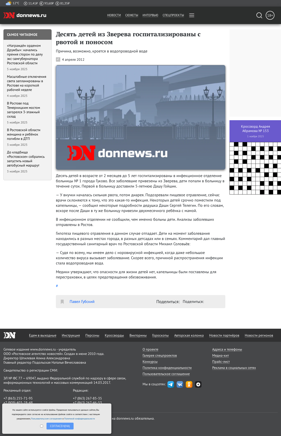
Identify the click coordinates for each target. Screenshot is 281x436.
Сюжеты (131, 15)
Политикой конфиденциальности (79, 418)
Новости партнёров (224, 335)
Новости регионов (259, 335)
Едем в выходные (42, 335)
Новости (114, 15)
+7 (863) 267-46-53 (87, 402)
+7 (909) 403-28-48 (18, 402)
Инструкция (71, 335)
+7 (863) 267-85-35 (87, 398)
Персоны (92, 335)
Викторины (138, 335)
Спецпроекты (173, 15)
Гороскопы (160, 335)
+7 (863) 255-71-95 (18, 398)
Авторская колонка (189, 335)
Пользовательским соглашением (46, 418)
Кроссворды (114, 335)
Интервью (150, 15)
